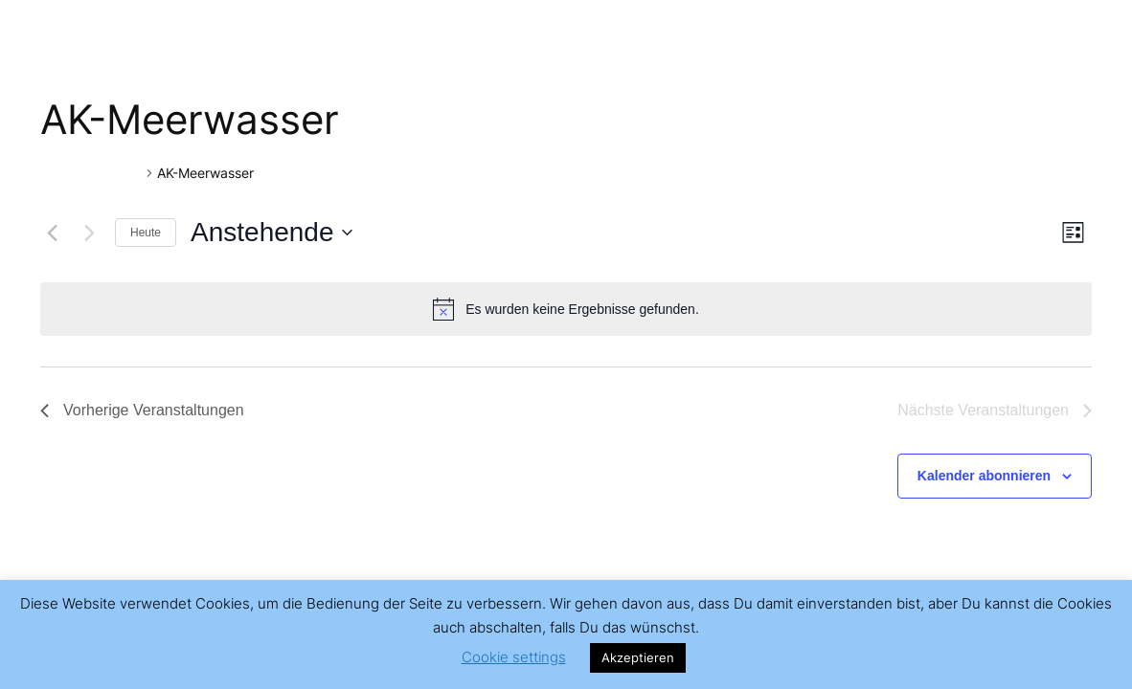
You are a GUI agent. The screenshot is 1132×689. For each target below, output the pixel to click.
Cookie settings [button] (514, 657)
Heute (145, 232)
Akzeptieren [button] (637, 657)
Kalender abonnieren (984, 475)
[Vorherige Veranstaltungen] (51, 232)
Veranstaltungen (91, 173)
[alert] (566, 309)
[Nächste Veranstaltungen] (89, 232)
